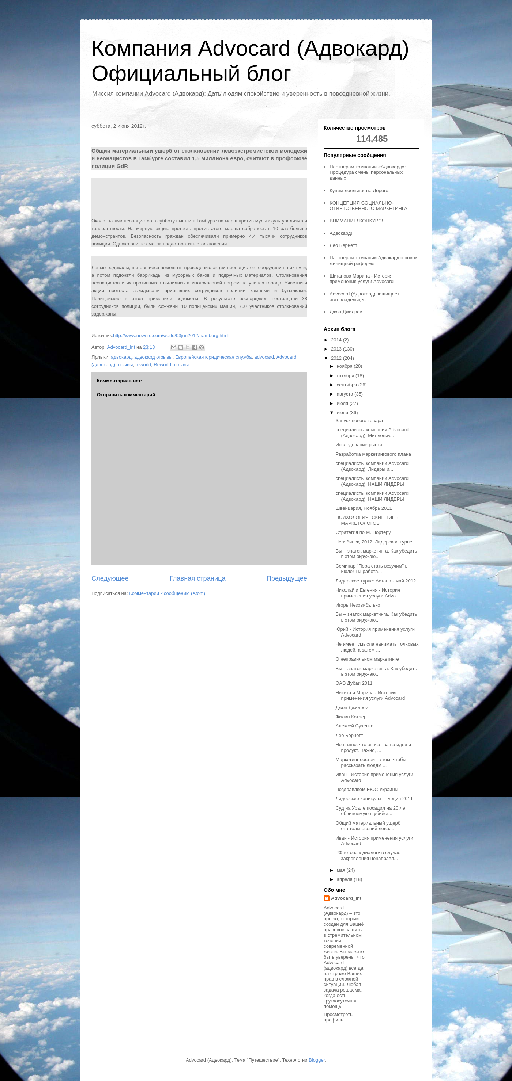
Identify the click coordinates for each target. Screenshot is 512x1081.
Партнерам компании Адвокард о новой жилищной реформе (374, 260)
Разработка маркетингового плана (373, 454)
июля (343, 403)
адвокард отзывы (153, 357)
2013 (337, 349)
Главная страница (198, 578)
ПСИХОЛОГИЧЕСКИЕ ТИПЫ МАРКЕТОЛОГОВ (367, 520)
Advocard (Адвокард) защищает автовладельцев (364, 296)
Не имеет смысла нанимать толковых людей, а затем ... (376, 647)
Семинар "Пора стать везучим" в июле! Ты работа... (371, 568)
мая (342, 870)
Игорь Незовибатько (357, 605)
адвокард (121, 357)
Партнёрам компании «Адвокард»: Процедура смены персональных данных (368, 172)
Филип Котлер (350, 716)
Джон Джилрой (346, 311)
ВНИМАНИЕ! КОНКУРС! (356, 221)
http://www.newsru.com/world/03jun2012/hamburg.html (171, 335)
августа (345, 394)
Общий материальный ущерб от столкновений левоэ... (367, 826)
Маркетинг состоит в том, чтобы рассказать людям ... (370, 762)
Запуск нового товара (359, 420)
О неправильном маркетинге (367, 659)
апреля (345, 879)
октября (346, 375)
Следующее (110, 578)
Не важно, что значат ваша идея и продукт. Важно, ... (373, 747)
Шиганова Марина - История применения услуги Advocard (362, 278)
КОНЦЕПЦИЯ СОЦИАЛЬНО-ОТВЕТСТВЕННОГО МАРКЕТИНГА (368, 205)
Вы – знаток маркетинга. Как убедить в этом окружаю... (376, 553)
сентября (347, 384)
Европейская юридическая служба (213, 357)
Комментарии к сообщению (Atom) (167, 593)
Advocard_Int (346, 898)
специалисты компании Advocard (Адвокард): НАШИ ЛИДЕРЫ (371, 481)
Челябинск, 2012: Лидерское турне (373, 542)
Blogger (317, 1060)
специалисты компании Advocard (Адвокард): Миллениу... (371, 432)
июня (343, 412)
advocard (264, 357)
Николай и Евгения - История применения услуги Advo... (367, 593)
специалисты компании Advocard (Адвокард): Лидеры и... (371, 466)
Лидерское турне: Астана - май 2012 (375, 581)
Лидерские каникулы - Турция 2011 (374, 798)
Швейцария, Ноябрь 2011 (363, 508)
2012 (337, 358)
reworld (143, 364)
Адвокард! (341, 233)
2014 (337, 340)
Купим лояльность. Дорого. (359, 190)
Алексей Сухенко (354, 726)
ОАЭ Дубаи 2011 (353, 683)
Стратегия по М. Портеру (363, 532)
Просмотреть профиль (338, 1017)
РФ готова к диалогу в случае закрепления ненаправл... (367, 855)
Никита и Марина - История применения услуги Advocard (370, 695)
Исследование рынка (358, 444)
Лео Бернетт (343, 245)
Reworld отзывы (171, 364)
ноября (345, 366)
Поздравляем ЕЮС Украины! (367, 789)
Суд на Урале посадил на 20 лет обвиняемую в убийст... (371, 811)
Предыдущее (287, 578)
